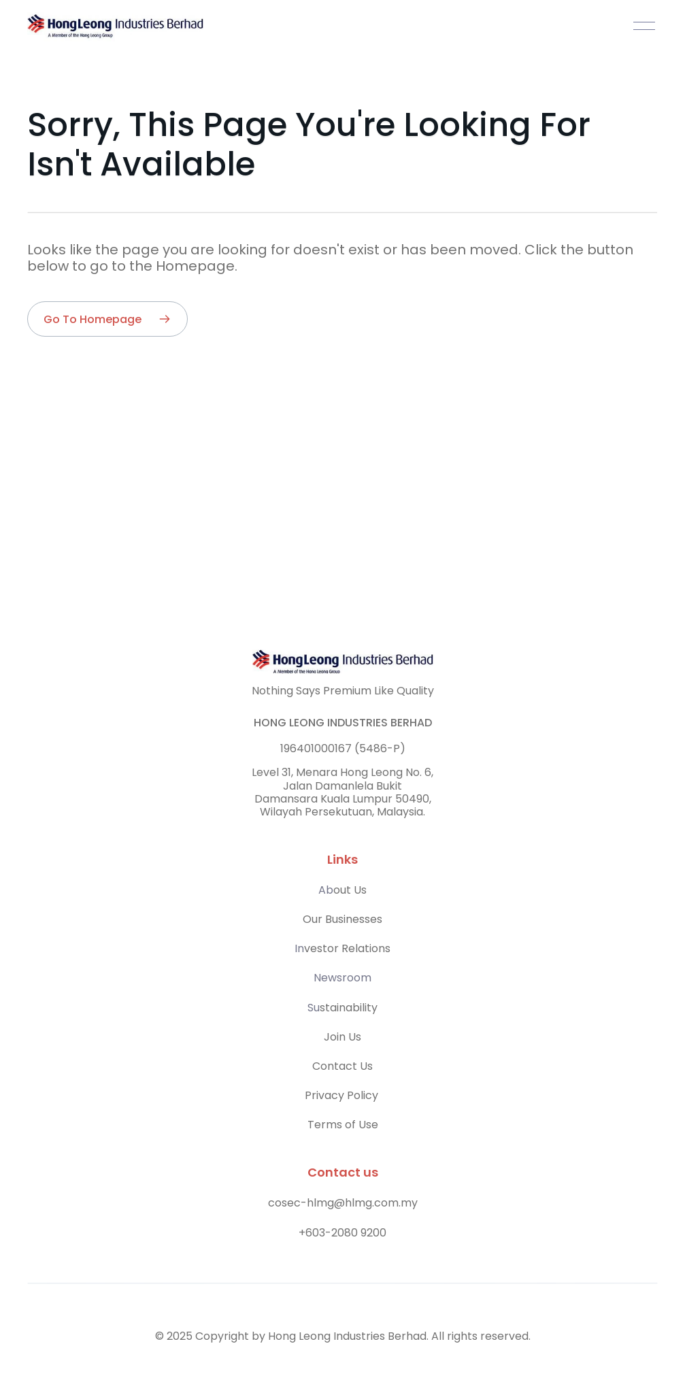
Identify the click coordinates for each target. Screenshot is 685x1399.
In (299, 948)
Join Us (342, 1037)
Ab (325, 890)
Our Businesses (342, 919)
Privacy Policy (343, 1095)
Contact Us (342, 1066)
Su (313, 1007)
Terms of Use (342, 1124)
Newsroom (342, 977)
